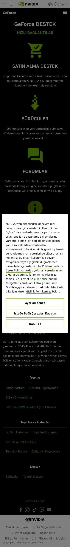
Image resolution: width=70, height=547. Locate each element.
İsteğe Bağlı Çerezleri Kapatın (35, 313)
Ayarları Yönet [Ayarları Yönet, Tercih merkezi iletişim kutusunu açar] (35, 303)
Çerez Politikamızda (18, 270)
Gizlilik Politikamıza (38, 291)
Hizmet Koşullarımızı (33, 278)
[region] (35, 273)
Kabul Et (35, 324)
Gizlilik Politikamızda (46, 266)
